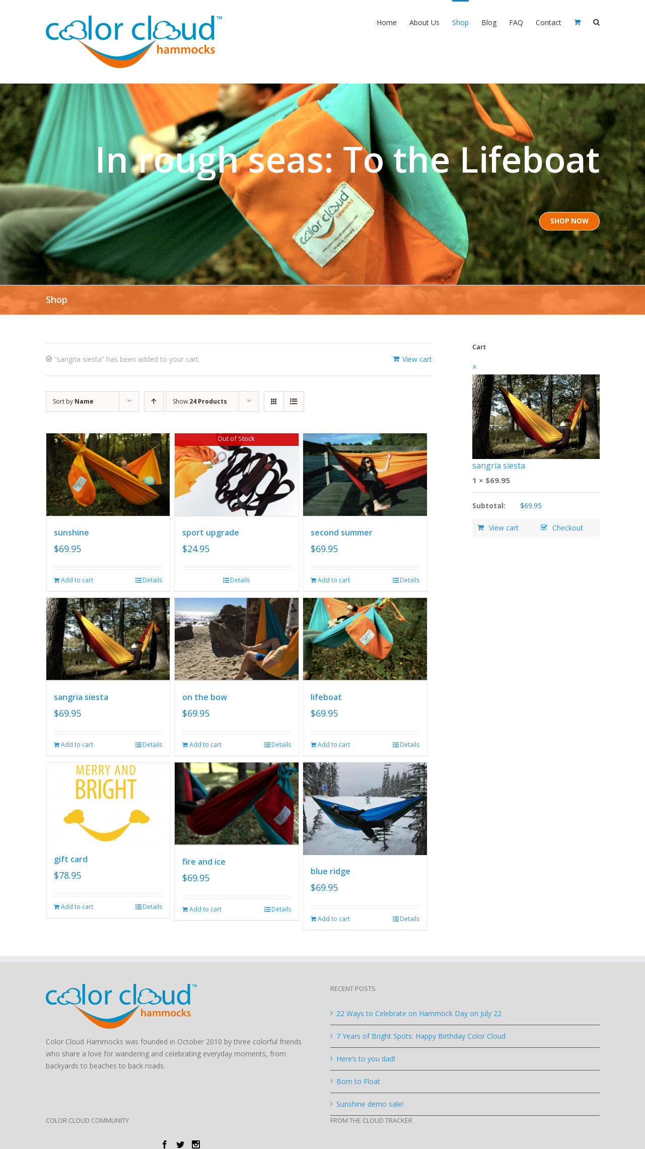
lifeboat (326, 695)
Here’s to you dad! (365, 1057)
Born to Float (358, 1080)
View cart (417, 359)
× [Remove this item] (474, 366)
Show (200, 401)
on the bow (204, 695)
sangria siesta (81, 695)
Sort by (73, 401)
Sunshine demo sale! (369, 1102)
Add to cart (77, 579)
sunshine (71, 532)
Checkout (567, 527)
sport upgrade (210, 532)
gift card (71, 857)
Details (152, 579)
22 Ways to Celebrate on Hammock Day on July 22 (418, 1012)
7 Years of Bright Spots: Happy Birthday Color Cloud (421, 1034)
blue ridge (330, 869)
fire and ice (204, 859)
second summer (342, 532)
